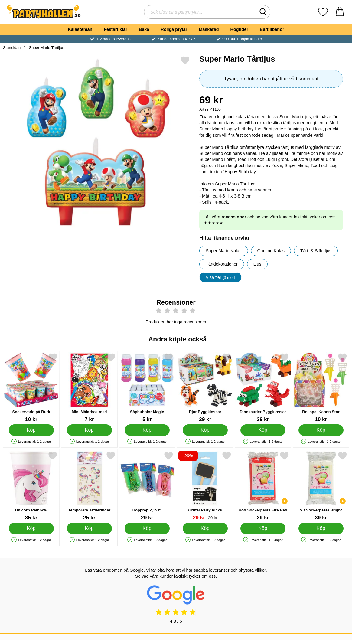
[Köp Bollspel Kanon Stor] (320, 430)
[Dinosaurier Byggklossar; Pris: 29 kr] (263, 387)
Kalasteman (80, 29)
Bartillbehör (272, 29)
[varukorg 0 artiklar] (340, 12)
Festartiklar (115, 29)
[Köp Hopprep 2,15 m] (147, 528)
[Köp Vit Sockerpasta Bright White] (320, 528)
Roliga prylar (174, 29)
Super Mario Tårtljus (46, 47)
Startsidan (12, 47)
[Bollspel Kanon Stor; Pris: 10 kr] (321, 387)
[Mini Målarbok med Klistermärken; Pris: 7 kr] (89, 387)
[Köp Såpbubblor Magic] (147, 430)
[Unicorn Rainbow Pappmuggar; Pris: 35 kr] (31, 486)
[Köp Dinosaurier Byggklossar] (262, 430)
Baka (144, 29)
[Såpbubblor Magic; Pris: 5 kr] (147, 387)
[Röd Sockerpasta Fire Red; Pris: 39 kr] (263, 486)
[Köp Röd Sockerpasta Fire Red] (262, 528)
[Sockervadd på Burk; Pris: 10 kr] (31, 387)
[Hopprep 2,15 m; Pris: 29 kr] (147, 486)
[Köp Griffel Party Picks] (204, 528)
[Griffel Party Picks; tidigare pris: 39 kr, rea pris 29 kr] (205, 486)
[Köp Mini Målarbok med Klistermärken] (89, 430)
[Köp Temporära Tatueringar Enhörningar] (89, 528)
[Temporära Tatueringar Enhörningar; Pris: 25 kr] (89, 486)
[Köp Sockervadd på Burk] (31, 430)
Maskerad (209, 29)
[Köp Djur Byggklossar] (204, 430)
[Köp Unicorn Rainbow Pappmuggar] (31, 528)
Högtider (239, 29)
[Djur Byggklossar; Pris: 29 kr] (205, 387)
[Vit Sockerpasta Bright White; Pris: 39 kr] (321, 486)
